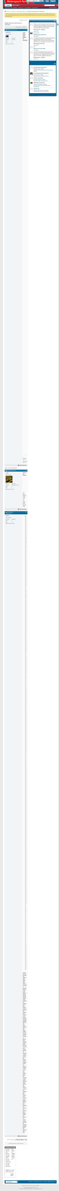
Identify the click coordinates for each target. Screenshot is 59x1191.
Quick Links (34, 7)
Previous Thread (12, 1143)
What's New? (16, 5)
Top (26, 1139)
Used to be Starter (40, 90)
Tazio (8, 468)
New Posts (7, 7)
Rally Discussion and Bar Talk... (40, 34)
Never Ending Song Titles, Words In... (41, 73)
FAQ (11, 7)
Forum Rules (12, 1174)
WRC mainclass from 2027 (39, 43)
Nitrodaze (39, 79)
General (13, 11)
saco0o (38, 68)
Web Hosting (50, 1181)
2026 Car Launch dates (38, 78)
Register (53, 1)
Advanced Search (53, 7)
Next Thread (20, 1143)
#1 (25, 29)
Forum (8, 5)
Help (47, 1)
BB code (13, 1150)
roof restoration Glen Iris (25, 461)
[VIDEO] (7, 1170)
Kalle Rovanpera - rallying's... (40, 29)
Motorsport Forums (38, 1181)
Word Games (46, 76)
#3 (25, 512)
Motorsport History (21, 11)
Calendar (15, 7)
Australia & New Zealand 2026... (40, 67)
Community (20, 7)
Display (23, 27)
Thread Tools (18, 27)
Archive (45, 1181)
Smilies (13, 1153)
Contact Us (31, 1181)
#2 (25, 470)
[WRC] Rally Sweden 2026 (39, 82)
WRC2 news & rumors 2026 (39, 48)
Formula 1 (46, 80)
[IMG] (13, 1156)
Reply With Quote (22, 465)
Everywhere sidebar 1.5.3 (42, 95)
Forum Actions (27, 7)
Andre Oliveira (40, 84)
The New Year (36, 88)
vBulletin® (30, 1187)
